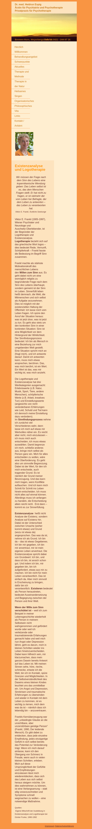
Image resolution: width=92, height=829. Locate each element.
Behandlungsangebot (25, 57)
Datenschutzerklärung (64, 826)
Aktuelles (19, 66)
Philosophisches (23, 106)
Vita (16, 111)
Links (17, 116)
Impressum (49, 826)
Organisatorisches (24, 101)
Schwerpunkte (22, 61)
